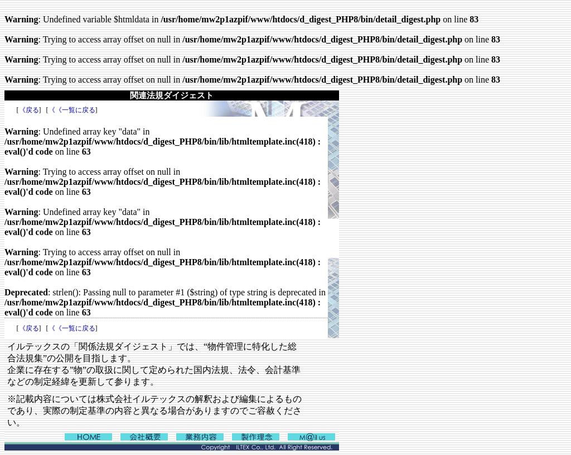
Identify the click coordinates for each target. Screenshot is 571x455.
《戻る (29, 110)
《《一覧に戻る (72, 110)
